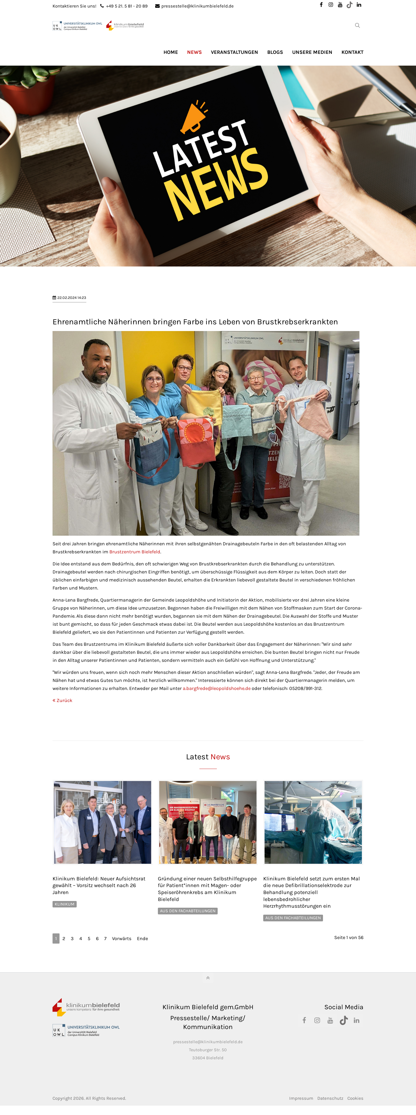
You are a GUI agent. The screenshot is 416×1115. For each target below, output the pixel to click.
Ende (142, 938)
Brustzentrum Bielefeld (134, 552)
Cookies (355, 1098)
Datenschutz (330, 1098)
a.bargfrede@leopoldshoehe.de (217, 688)
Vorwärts (121, 938)
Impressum (301, 1098)
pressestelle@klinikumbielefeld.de (194, 6)
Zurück (64, 700)
